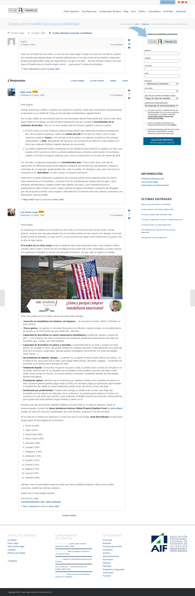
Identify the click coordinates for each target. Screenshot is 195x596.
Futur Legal (13, 543)
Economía (107, 540)
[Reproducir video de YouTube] (71, 284)
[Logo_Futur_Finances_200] (23, 11)
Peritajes (107, 566)
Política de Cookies (16, 553)
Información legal (149, 182)
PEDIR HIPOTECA (167, 2)
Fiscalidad (107, 549)
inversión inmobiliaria (81, 33)
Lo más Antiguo (77, 81)
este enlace (116, 408)
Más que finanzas (111, 556)
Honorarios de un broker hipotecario (154, 237)
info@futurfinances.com (152, 178)
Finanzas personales (112, 546)
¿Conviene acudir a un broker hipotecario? (156, 225)
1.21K (35, 92)
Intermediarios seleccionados (155, 185)
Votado (113, 81)
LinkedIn (12, 549)
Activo (125, 81)
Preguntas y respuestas (114, 569)
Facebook (12, 540)
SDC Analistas (53, 502)
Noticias (107, 562)
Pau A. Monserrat (61, 567)
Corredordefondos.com (33, 502)
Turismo (107, 575)
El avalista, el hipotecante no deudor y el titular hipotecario (161, 219)
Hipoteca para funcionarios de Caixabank (155, 204)
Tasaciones (108, 572)
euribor (56, 33)
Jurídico (106, 553)
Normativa (108, 559)
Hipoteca (64, 33)
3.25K (41, 212)
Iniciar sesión (69, 515)
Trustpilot (12, 560)
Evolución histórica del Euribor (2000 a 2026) (157, 209)
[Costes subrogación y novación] (2, 298)
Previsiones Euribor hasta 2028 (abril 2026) (156, 214)
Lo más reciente (97, 81)
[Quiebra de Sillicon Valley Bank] (192, 298)
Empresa (107, 543)
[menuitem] (166, 2)
